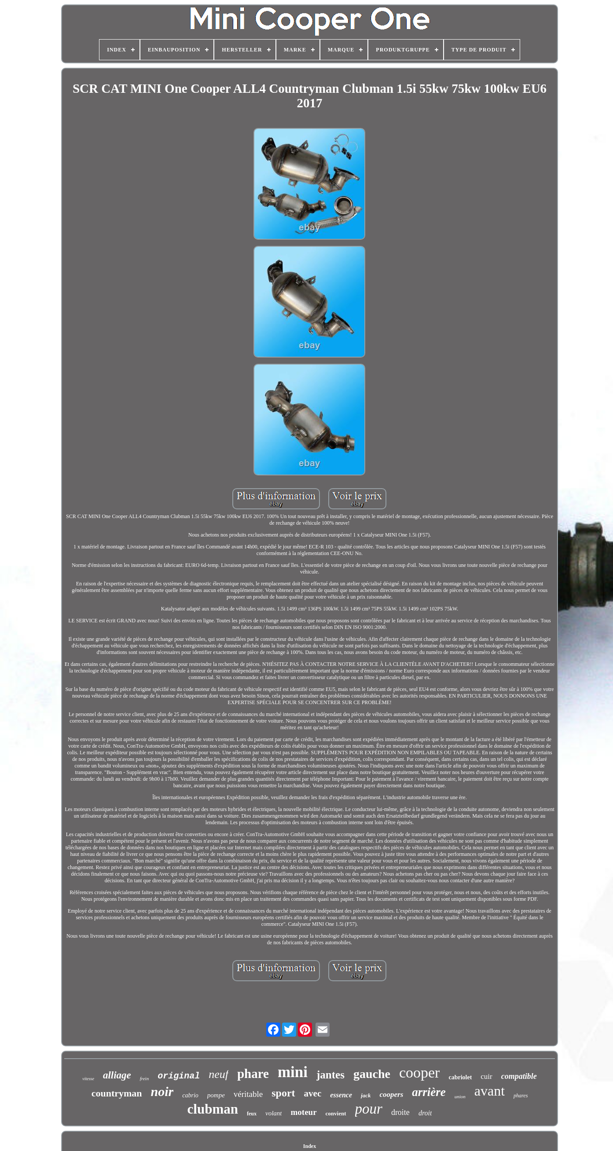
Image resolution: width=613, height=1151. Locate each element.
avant (489, 1091)
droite (400, 1112)
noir (162, 1091)
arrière (429, 1092)
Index (309, 1146)
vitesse (88, 1078)
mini (293, 1072)
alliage (117, 1075)
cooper (419, 1072)
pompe (216, 1095)
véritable (248, 1094)
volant (273, 1113)
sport (283, 1093)
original (179, 1076)
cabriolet (460, 1077)
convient (336, 1113)
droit (425, 1113)
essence (341, 1095)
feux (252, 1114)
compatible (519, 1076)
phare (253, 1074)
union (460, 1096)
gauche (371, 1074)
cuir (486, 1076)
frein (144, 1078)
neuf (218, 1074)
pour (368, 1109)
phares (521, 1096)
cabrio (190, 1095)
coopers (391, 1094)
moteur (303, 1112)
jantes (330, 1075)
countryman (117, 1093)
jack (366, 1095)
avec (313, 1093)
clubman (212, 1109)
